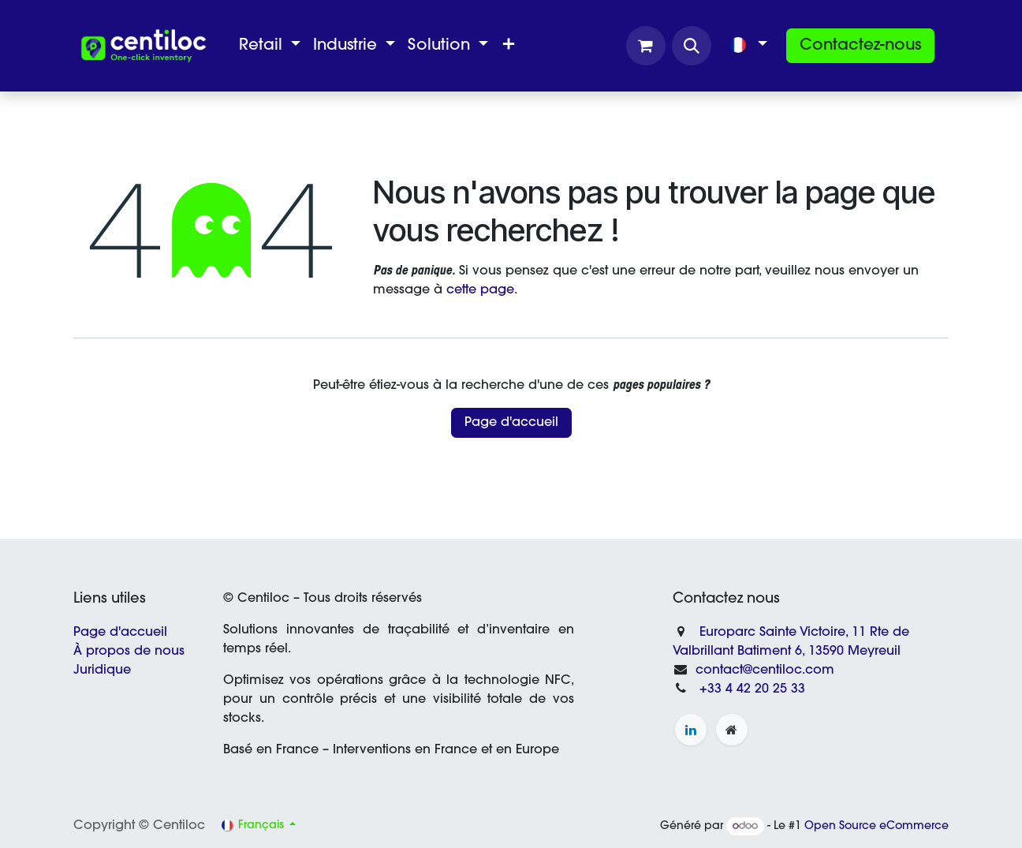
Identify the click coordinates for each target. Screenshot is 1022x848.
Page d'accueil (511, 423)
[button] (691, 45)
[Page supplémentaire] (732, 729)
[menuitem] (270, 46)
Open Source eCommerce (876, 826)
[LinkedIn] (691, 729)
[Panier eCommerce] (646, 45)
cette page (480, 290)
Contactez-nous (860, 46)
